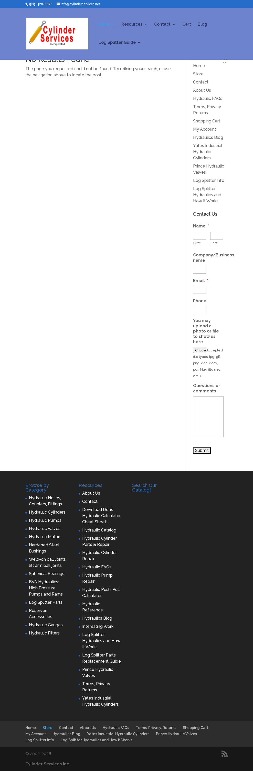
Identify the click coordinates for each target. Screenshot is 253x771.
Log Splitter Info (208, 180)
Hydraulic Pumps (45, 520)
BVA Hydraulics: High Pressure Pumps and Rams (46, 588)
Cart (186, 25)
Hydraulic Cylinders (47, 512)
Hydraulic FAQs (207, 98)
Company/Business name (213, 258)
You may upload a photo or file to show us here (206, 331)
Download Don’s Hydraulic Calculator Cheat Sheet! (101, 515)
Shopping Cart (206, 121)
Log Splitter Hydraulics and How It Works (207, 194)
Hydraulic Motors (45, 536)
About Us (202, 90)
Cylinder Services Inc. (47, 764)
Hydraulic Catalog (99, 530)
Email (200, 280)
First (197, 243)
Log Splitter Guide (117, 43)
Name (201, 226)
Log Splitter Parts (45, 602)
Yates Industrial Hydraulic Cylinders (207, 151)
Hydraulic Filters (44, 633)
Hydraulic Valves (44, 528)
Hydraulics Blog (208, 137)
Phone (199, 300)
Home (199, 65)
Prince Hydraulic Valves (176, 734)
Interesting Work (97, 626)
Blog (202, 25)
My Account (204, 129)
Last (214, 243)
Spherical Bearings (46, 573)
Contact (162, 25)
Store (104, 25)
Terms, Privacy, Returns (156, 728)
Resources (131, 25)
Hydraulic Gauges (46, 624)
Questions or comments (206, 388)
